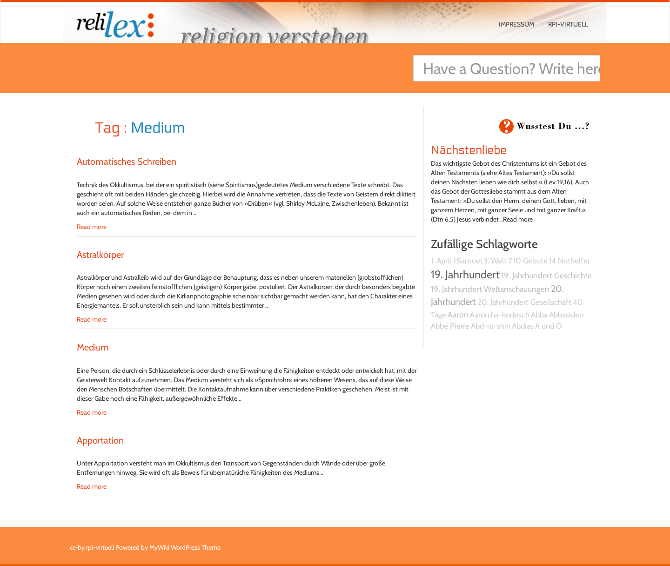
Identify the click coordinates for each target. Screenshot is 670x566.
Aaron (458, 314)
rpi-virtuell (568, 24)
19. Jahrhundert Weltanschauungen (490, 289)
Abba (539, 314)
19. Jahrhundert (465, 274)
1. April (441, 260)
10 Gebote (530, 260)
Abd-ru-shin (490, 325)
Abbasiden (566, 314)
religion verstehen (274, 36)
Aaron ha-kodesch (499, 314)
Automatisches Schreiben (126, 161)
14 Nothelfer (569, 260)
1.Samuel (467, 260)
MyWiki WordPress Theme (185, 547)
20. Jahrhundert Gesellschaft (524, 302)
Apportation (100, 440)
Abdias (523, 325)
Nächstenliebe (469, 150)
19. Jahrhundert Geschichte (546, 275)
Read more (92, 226)
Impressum (516, 24)
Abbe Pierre (450, 325)
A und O (548, 325)
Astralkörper (100, 254)
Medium (93, 347)
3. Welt (495, 260)
